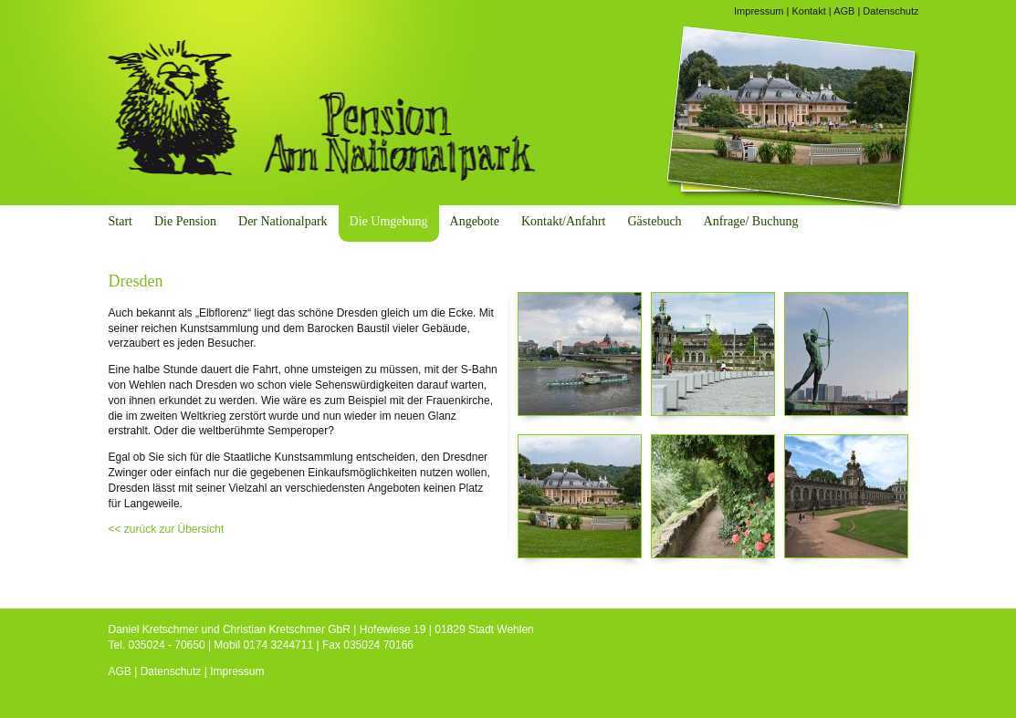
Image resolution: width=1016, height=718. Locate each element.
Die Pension (185, 221)
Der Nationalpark (283, 221)
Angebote (474, 221)
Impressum (758, 10)
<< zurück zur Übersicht (167, 529)
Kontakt (808, 10)
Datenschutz (890, 10)
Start (120, 221)
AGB (843, 10)
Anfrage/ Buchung (751, 221)
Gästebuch (655, 221)
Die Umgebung (389, 221)
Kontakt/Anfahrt (563, 221)
